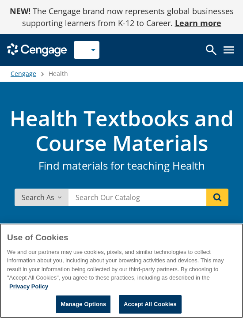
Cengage (23, 73)
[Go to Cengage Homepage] (37, 49)
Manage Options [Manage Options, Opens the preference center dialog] (83, 304)
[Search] (217, 197)
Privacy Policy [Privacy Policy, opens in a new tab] (28, 286)
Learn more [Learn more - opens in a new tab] (198, 23)
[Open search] (211, 50)
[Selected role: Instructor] (86, 50)
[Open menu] (229, 50)
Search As (41, 197)
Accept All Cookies (150, 304)
